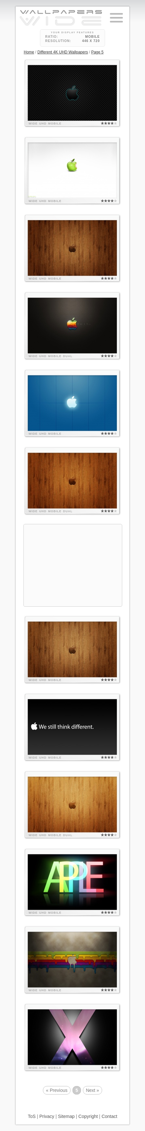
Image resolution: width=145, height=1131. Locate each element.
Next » (92, 1090)
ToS (31, 1116)
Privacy (46, 1116)
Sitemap (66, 1116)
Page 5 (97, 52)
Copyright (88, 1116)
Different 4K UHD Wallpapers (62, 52)
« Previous (56, 1090)
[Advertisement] (73, 565)
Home (29, 52)
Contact (109, 1116)
